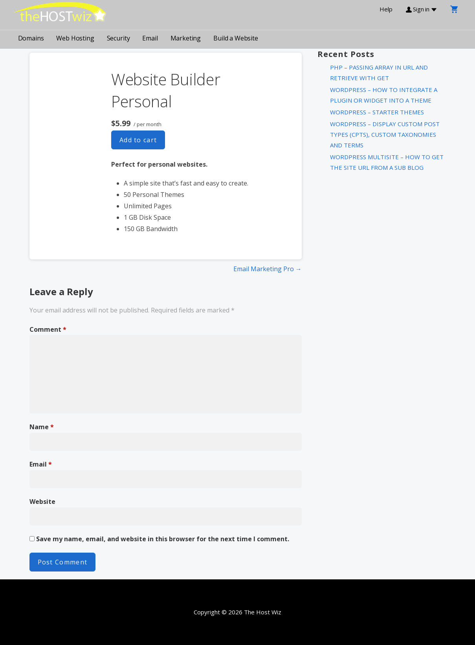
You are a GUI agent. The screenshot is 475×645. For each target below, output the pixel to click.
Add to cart (138, 140)
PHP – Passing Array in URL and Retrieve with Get (379, 72)
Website (42, 501)
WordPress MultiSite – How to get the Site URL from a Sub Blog (387, 162)
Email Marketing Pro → (267, 269)
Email (150, 38)
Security (118, 38)
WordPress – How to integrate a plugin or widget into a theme (383, 95)
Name (41, 427)
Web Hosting (75, 38)
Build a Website (235, 38)
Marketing (186, 38)
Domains (31, 38)
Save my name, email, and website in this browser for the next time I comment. (162, 539)
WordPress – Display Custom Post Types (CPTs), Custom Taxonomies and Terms (385, 134)
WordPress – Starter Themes (377, 112)
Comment (47, 329)
